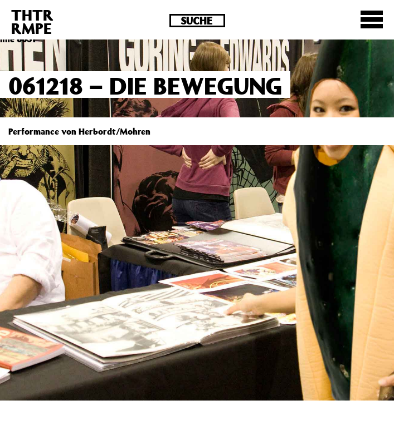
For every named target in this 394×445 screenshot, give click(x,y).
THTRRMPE (32, 21)
